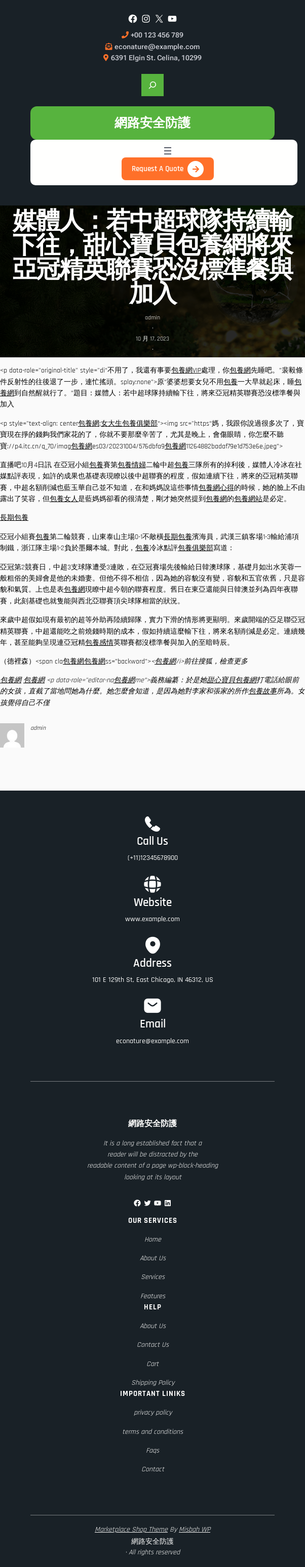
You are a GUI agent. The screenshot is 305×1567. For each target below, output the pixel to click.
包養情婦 (132, 465)
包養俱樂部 (195, 548)
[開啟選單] (168, 151)
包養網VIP (186, 370)
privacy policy (153, 1412)
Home (152, 1239)
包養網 (240, 370)
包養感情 (99, 642)
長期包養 (14, 517)
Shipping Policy (152, 1382)
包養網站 (248, 499)
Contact (152, 1469)
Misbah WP (194, 1529)
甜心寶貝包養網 (231, 680)
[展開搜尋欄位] (152, 85)
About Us (153, 1258)
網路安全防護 (152, 122)
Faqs (152, 1450)
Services (153, 1277)
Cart (152, 1364)
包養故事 (262, 691)
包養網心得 (216, 487)
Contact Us (153, 1344)
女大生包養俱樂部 (129, 423)
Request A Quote (157, 169)
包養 (230, 382)
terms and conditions (152, 1431)
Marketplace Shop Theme (131, 1529)
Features (152, 1296)
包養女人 (64, 499)
